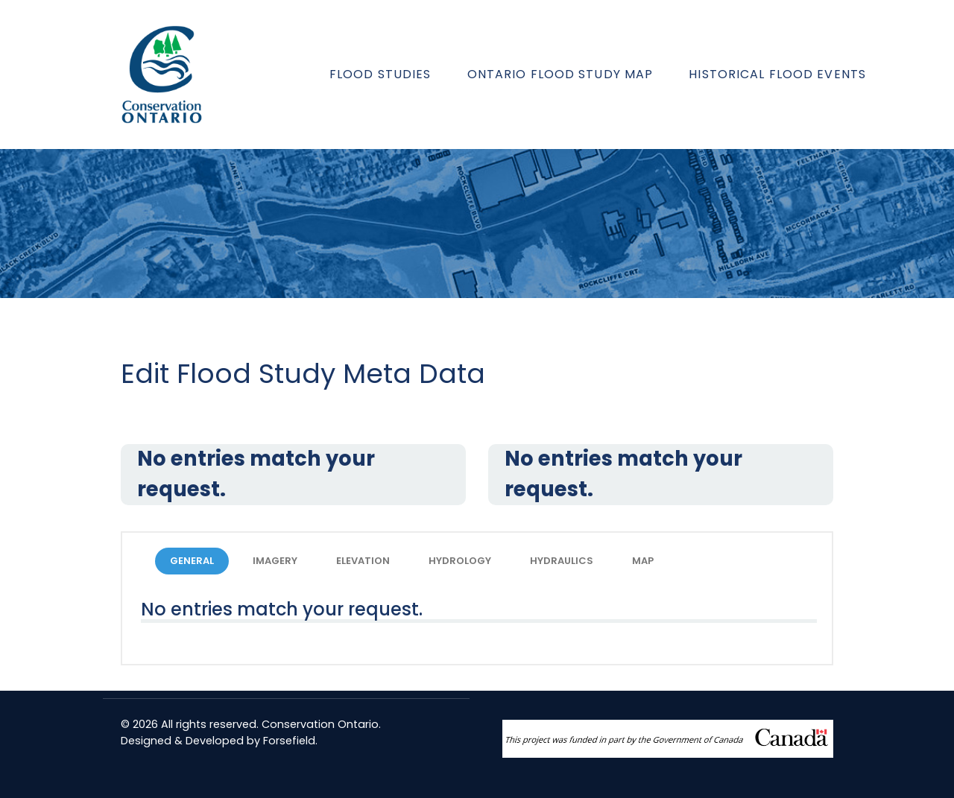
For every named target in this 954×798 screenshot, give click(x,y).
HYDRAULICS (561, 561)
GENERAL (192, 561)
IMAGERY (275, 561)
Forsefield (289, 740)
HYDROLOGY (460, 561)
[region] (477, 223)
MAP (643, 561)
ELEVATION (363, 561)
